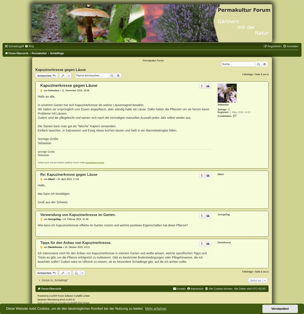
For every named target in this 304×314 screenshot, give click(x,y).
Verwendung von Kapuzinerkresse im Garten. (78, 215)
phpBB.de (70, 300)
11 (229, 109)
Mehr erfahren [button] (156, 308)
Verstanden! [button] (280, 308)
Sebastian (223, 104)
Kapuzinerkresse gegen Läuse (60, 70)
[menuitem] (29, 46)
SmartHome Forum (95, 162)
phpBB (52, 296)
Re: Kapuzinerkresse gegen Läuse (68, 174)
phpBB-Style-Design (80, 303)
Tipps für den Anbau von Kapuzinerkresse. (75, 243)
